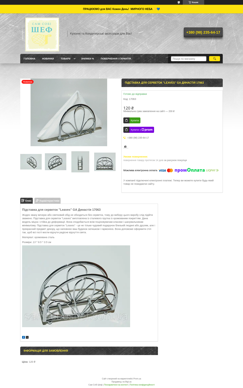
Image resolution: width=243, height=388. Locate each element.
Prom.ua (137, 379)
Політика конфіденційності (142, 385)
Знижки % (87, 58)
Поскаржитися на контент (116, 385)
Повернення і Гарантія (116, 58)
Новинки (48, 58)
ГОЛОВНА (29, 58)
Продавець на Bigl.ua (121, 382)
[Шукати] (214, 58)
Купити (135, 120)
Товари (65, 58)
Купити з (142, 129)
